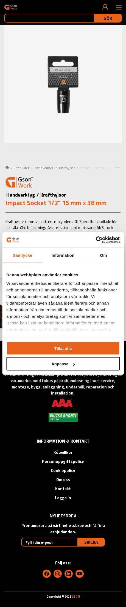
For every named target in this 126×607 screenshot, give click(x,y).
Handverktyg (44, 167)
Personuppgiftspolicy (63, 461)
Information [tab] (63, 255)
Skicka (91, 542)
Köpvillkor (63, 452)
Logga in (63, 498)
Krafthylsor (67, 167)
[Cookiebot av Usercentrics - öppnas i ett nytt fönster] (96, 240)
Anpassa (63, 364)
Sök (108, 18)
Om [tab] (103, 255)
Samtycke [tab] (22, 255)
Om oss (63, 479)
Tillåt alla (63, 348)
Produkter (22, 167)
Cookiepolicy (63, 470)
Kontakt (63, 488)
